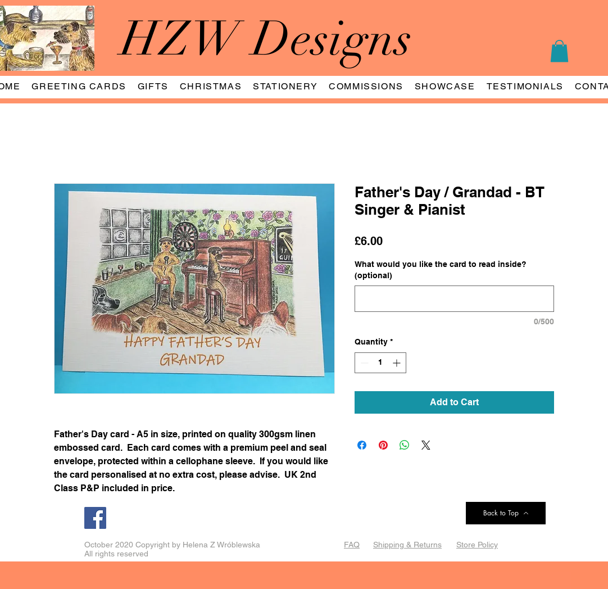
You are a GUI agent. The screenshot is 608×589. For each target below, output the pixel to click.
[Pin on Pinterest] (383, 445)
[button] (559, 51)
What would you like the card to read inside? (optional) (441, 270)
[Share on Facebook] (362, 445)
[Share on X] (426, 445)
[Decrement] (363, 363)
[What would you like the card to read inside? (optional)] (454, 299)
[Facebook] (95, 518)
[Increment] (398, 363)
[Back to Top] (506, 513)
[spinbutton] (380, 363)
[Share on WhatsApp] (404, 445)
